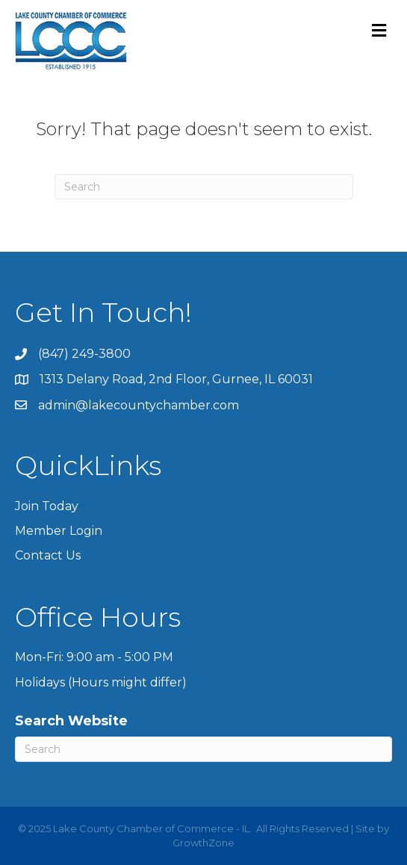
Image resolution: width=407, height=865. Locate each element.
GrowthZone (203, 843)
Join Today (46, 506)
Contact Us (48, 555)
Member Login (58, 531)
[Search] (204, 186)
